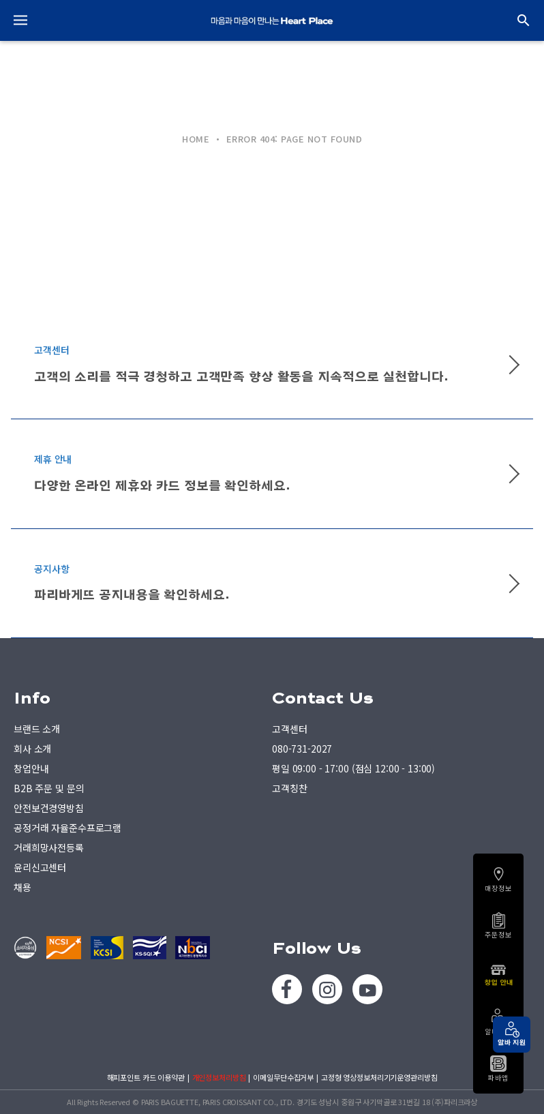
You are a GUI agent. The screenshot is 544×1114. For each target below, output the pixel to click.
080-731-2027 (302, 748)
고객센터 (289, 729)
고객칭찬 (289, 788)
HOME (195, 138)
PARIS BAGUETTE (272, 20)
